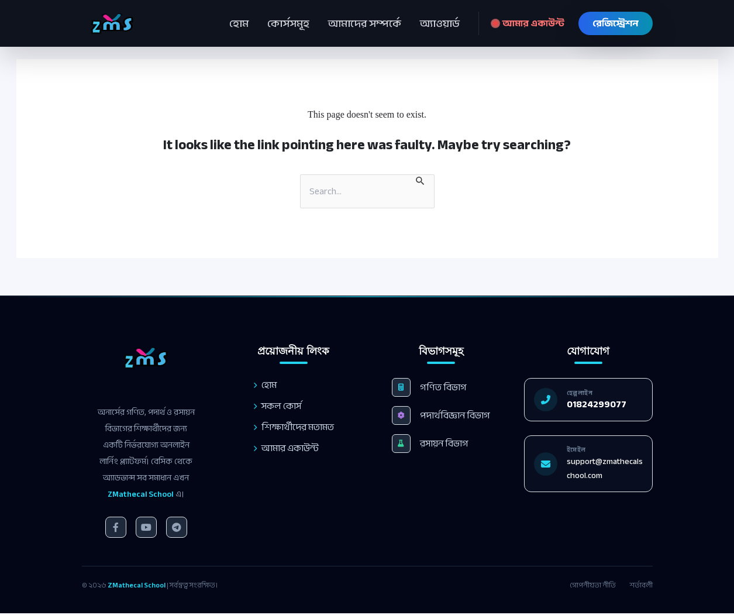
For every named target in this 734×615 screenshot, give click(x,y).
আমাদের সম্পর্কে (364, 23)
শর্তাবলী (641, 585)
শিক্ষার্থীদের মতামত (293, 427)
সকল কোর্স (277, 406)
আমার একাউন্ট (528, 23)
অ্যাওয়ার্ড (440, 23)
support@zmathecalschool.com (612, 468)
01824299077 (604, 404)
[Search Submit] (420, 179)
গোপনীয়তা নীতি (593, 585)
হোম (239, 23)
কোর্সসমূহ (288, 23)
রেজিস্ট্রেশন (615, 23)
